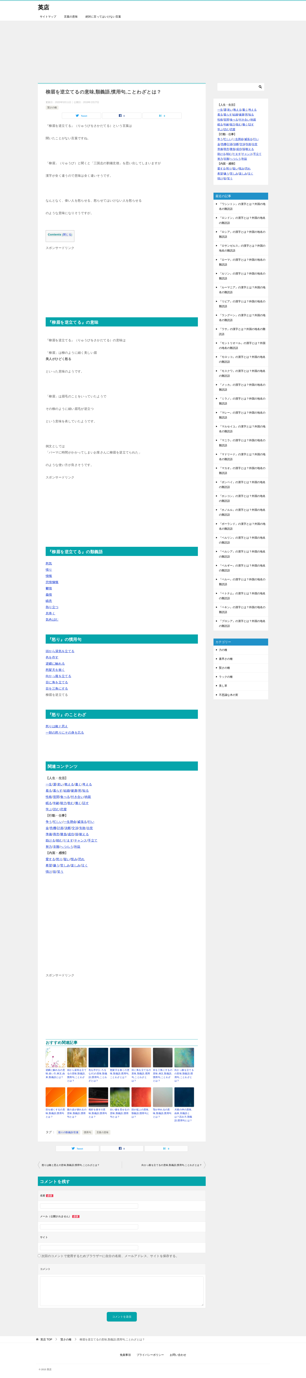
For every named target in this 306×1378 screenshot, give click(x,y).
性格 (49, 796)
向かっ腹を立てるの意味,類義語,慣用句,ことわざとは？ (184, 1075)
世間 (56, 796)
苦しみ (65, 865)
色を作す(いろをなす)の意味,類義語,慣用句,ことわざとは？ (98, 1075)
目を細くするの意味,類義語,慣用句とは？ (55, 1113)
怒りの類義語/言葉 (68, 1131)
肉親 (88, 796)
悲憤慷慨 (52, 582)
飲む (71, 803)
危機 (53, 828)
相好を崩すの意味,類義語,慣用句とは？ (98, 1113)
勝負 (63, 834)
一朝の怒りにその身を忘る (65, 732)
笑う (60, 871)
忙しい (58, 821)
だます (68, 840)
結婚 (67, 790)
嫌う (56, 865)
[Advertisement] (153, 50)
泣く (84, 865)
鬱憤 (49, 588)
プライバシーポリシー (150, 1354)
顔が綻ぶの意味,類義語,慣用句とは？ (140, 1113)
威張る (82, 821)
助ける (50, 840)
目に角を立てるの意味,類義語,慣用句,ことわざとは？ (141, 1075)
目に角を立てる (57, 682)
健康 (74, 790)
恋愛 (63, 809)
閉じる (67, 234)
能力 (63, 803)
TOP (46, 1338)
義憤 (49, 594)
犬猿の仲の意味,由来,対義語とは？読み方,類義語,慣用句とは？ (183, 1114)
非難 (56, 846)
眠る (49, 803)
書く (78, 784)
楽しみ (75, 865)
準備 (49, 834)
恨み (74, 859)
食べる (65, 796)
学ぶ (49, 809)
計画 (60, 828)
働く (78, 803)
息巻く (50, 613)
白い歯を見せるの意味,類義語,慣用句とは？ (119, 1113)
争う (49, 821)
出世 (90, 828)
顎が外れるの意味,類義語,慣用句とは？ (162, 1113)
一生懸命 (70, 821)
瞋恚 (49, 601)
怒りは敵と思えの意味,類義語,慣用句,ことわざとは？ (71, 1164)
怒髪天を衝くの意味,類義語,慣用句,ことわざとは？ (119, 1073)
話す (85, 803)
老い (60, 784)
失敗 (82, 828)
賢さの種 (52, 107)
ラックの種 (226, 676)
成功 (71, 834)
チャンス (80, 840)
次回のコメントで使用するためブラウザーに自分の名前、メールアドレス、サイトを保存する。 (110, 1255)
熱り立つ (52, 607)
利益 (77, 846)
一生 (49, 784)
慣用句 (87, 1131)
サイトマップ (48, 16)
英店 (44, 6)
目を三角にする (57, 688)
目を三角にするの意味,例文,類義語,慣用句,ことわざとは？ (162, 1075)
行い (91, 821)
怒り (59, 859)
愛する (50, 859)
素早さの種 (226, 658)
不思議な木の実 (228, 694)
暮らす (58, 790)
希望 (49, 865)
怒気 (49, 563)
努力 (49, 846)
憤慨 (49, 576)
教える (69, 784)
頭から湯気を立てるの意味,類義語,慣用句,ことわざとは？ (76, 1075)
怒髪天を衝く (55, 669)
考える (87, 784)
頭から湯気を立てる (60, 651)
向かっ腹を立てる (58, 676)
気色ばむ (52, 619)
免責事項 (125, 1354)
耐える (84, 834)
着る (49, 790)
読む (56, 809)
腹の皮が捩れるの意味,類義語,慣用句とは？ (76, 1113)
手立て (92, 840)
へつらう (66, 846)
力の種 (223, 649)
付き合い (77, 796)
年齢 (56, 803)
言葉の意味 (71, 16)
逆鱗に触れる (55, 663)
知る (85, 790)
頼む (59, 840)
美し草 (223, 685)
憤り (49, 569)
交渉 (75, 828)
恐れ (81, 859)
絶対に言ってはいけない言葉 (103, 16)
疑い (67, 859)
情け (49, 871)
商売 (56, 834)
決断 (68, 828)
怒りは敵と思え (57, 726)
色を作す (52, 657)
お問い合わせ (178, 1354)
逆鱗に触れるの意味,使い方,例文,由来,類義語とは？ (55, 1073)
